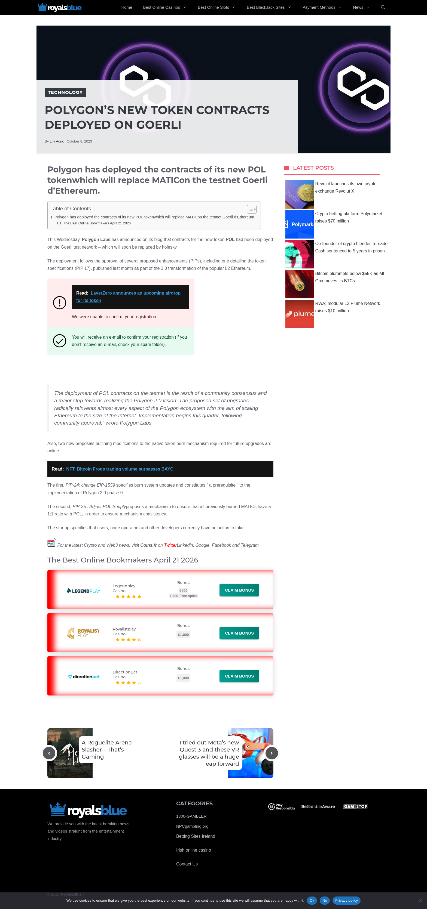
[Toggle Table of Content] (249, 209)
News (364, 7)
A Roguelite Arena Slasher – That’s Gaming (107, 749)
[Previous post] (49, 753)
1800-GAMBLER (191, 816)
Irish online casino (193, 850)
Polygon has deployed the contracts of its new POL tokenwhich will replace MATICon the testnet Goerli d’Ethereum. (154, 217)
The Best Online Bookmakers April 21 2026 (97, 223)
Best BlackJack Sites (272, 7)
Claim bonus (239, 590)
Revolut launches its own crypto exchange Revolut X (331, 194)
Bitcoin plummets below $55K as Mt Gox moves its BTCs (334, 284)
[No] (420, 900)
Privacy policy (346, 900)
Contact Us (187, 864)
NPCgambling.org (192, 826)
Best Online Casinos (167, 7)
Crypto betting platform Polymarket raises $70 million (333, 224)
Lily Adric (57, 141)
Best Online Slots (219, 7)
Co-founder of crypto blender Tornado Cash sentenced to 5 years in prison (336, 254)
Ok (312, 900)
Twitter (170, 545)
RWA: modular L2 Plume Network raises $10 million (332, 314)
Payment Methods (325, 7)
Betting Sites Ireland (195, 836)
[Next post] (272, 753)
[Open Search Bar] (383, 7)
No (324, 900)
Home (126, 7)
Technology (65, 92)
